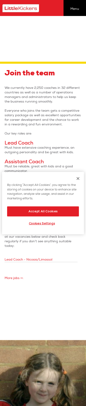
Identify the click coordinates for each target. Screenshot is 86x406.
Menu (74, 9)
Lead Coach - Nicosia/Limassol (28, 259)
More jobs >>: (14, 278)
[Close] (78, 179)
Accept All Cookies (43, 211)
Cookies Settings (42, 223)
